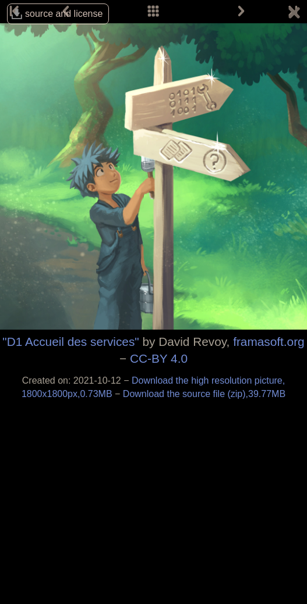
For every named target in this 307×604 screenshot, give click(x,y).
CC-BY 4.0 (159, 358)
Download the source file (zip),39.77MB (204, 394)
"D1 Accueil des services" (70, 341)
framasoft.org (269, 341)
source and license (64, 14)
